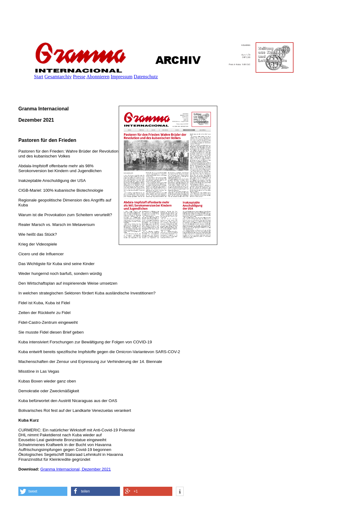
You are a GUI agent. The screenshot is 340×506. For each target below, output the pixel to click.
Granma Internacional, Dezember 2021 (75, 469)
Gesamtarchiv (58, 76)
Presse (79, 76)
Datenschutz (146, 76)
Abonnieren (98, 76)
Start (38, 76)
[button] (42, 491)
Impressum (122, 76)
